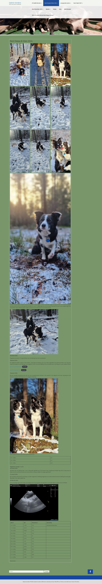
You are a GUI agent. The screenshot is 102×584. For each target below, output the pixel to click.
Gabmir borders (15, 2)
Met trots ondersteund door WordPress (51, 581)
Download (25, 366)
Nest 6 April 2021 (78, 3)
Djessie (48, 9)
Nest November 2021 (37, 9)
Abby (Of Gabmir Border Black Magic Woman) (42, 15)
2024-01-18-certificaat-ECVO (15, 370)
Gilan (60, 9)
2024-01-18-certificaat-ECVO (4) (15, 366)
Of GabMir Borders (37, 3)
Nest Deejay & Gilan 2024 (51, 3)
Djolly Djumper (67, 9)
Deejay (54, 9)
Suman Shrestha (75, 581)
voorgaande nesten (65, 3)
